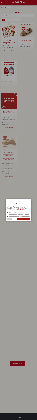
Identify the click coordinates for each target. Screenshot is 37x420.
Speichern (9, 219)
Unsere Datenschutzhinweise (19, 209)
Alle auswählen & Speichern (24, 219)
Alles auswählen (12, 212)
